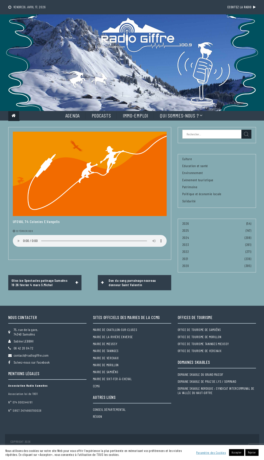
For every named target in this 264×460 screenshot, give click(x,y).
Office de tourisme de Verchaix (200, 351)
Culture (187, 159)
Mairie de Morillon (106, 365)
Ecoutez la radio (241, 7)
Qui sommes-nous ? (179, 115)
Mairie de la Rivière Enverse (113, 337)
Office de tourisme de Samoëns (199, 329)
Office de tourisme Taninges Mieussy (203, 344)
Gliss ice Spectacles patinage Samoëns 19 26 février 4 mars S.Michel (40, 282)
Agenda (72, 115)
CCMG (96, 386)
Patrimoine (190, 187)
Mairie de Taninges (106, 351)
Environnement (192, 173)
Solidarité (189, 201)
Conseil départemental (109, 409)
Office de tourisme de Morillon (199, 337)
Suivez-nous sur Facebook (32, 362)
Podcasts (101, 115)
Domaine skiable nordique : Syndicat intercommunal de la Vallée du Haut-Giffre (216, 390)
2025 (185, 230)
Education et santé (195, 166)
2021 (185, 259)
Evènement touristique (198, 180)
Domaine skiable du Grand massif (201, 374)
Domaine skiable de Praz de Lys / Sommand (207, 381)
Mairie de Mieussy (105, 344)
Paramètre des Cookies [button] (211, 453)
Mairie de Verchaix (106, 358)
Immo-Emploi (135, 115)
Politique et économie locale (202, 194)
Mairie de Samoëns (105, 372)
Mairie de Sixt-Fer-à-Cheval (112, 379)
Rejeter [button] (252, 452)
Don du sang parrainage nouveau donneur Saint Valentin (132, 282)
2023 (185, 244)
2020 (185, 266)
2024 (185, 237)
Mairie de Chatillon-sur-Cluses (115, 329)
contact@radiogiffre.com (31, 355)
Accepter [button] (237, 452)
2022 (185, 251)
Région (97, 416)
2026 (185, 223)
